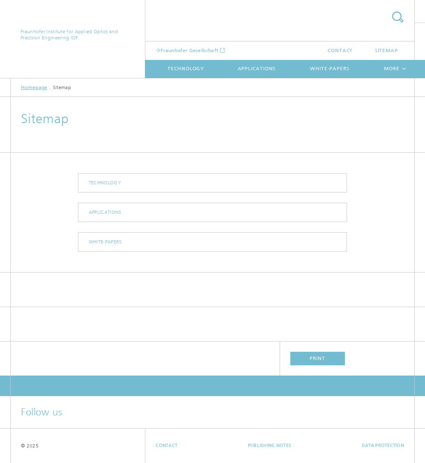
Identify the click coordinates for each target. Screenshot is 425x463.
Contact (340, 50)
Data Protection (383, 445)
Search (397, 17)
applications (257, 68)
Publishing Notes (269, 445)
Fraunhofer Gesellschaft (189, 50)
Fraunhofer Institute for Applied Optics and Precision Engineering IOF (69, 35)
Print (317, 358)
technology (186, 68)
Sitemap (386, 50)
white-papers (329, 68)
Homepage (34, 87)
